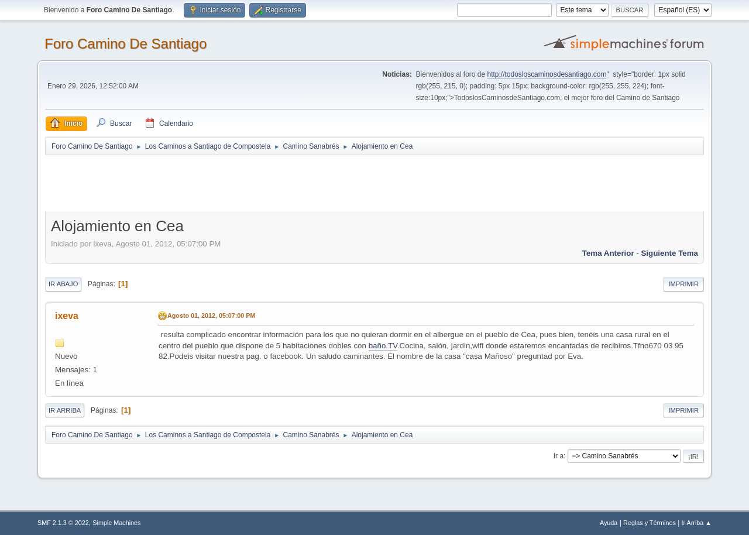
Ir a (559, 456)
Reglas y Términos (649, 522)
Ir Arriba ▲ (697, 522)
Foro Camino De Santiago (125, 44)
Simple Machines (116, 522)
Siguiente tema (669, 253)
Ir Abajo (63, 283)
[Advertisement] (251, 182)
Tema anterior (608, 253)
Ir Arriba (65, 410)
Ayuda (608, 522)
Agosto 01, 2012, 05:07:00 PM (211, 315)
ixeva (66, 316)
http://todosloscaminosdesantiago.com (547, 74)
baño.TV (383, 345)
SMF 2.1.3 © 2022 (63, 522)
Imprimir (683, 283)
